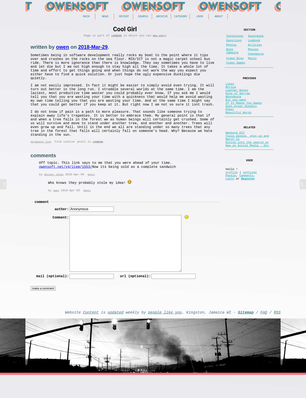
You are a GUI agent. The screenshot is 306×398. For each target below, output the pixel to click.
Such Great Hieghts (241, 120)
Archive (162, 17)
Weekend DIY (235, 150)
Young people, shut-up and (247, 154)
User (199, 17)
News (105, 17)
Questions (234, 43)
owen (62, 48)
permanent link (41, 161)
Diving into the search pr (247, 162)
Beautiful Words (239, 129)
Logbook (116, 37)
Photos (231, 48)
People (231, 200)
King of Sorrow (238, 104)
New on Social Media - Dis (247, 166)
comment (42, 222)
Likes (230, 92)
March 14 (232, 158)
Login (230, 205)
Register (248, 205)
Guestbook (255, 38)
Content (91, 334)
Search (143, 17)
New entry (159, 37)
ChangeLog (255, 59)
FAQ (263, 334)
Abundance (233, 108)
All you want (236, 112)
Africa (231, 96)
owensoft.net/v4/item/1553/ (65, 186)
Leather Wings (237, 100)
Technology (235, 38)
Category (180, 17)
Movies (253, 54)
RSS (277, 334)
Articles (255, 48)
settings (250, 196)
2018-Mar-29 (93, 48)
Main (86, 17)
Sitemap (246, 334)
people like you (165, 334)
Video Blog (235, 64)
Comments (246, 200)
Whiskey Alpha (53, 194)
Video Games (235, 70)
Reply (91, 194)
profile (232, 196)
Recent (124, 17)
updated (116, 334)
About (219, 17)
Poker (230, 125)
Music (252, 64)
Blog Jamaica (232, 56)
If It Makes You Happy (244, 116)
